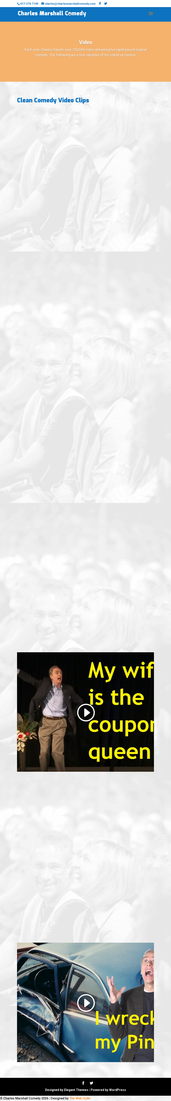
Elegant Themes (76, 1090)
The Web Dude (79, 1098)
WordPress (117, 1090)
